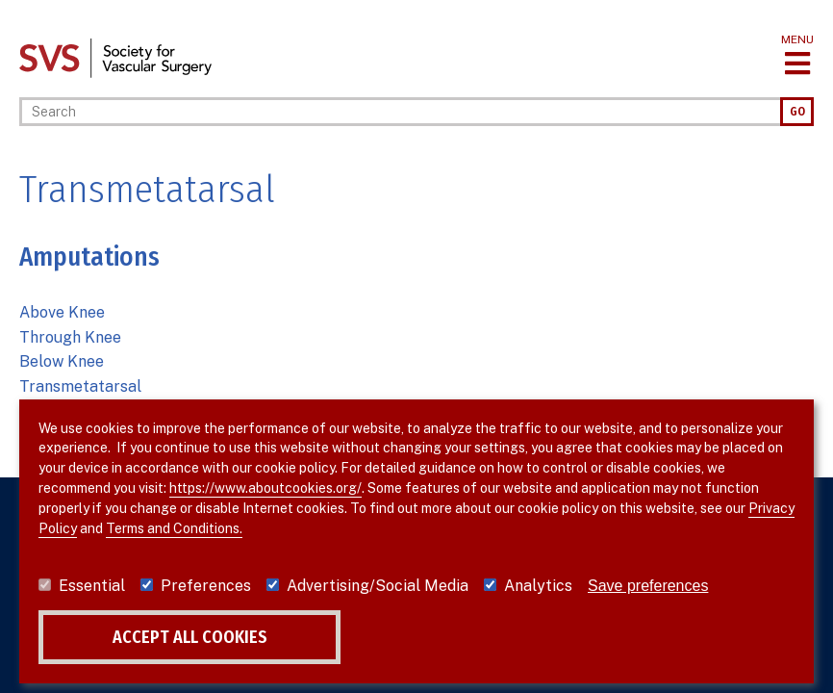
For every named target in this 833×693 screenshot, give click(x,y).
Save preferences (648, 586)
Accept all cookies (190, 637)
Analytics (538, 586)
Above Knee (62, 312)
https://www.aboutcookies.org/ (265, 488)
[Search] (399, 111)
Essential (92, 586)
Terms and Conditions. (174, 528)
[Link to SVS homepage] (115, 57)
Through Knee (70, 337)
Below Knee (61, 361)
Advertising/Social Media (377, 586)
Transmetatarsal (80, 386)
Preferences (206, 586)
